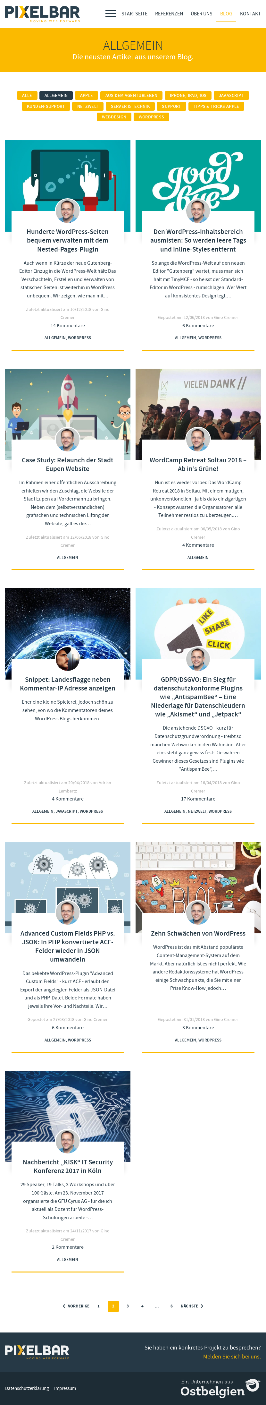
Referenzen (169, 14)
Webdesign (114, 117)
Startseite (134, 14)
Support (171, 106)
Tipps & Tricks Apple (216, 106)
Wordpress (151, 117)
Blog (226, 14)
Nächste (192, 1306)
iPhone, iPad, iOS (188, 96)
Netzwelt (87, 106)
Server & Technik (130, 106)
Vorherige (76, 1306)
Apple (86, 96)
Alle (27, 96)
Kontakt (250, 14)
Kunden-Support (46, 106)
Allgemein (56, 96)
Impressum (65, 1388)
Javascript (231, 96)
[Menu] (111, 13)
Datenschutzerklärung (27, 1388)
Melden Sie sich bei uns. (232, 1356)
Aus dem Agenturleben (131, 96)
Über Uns (201, 14)
